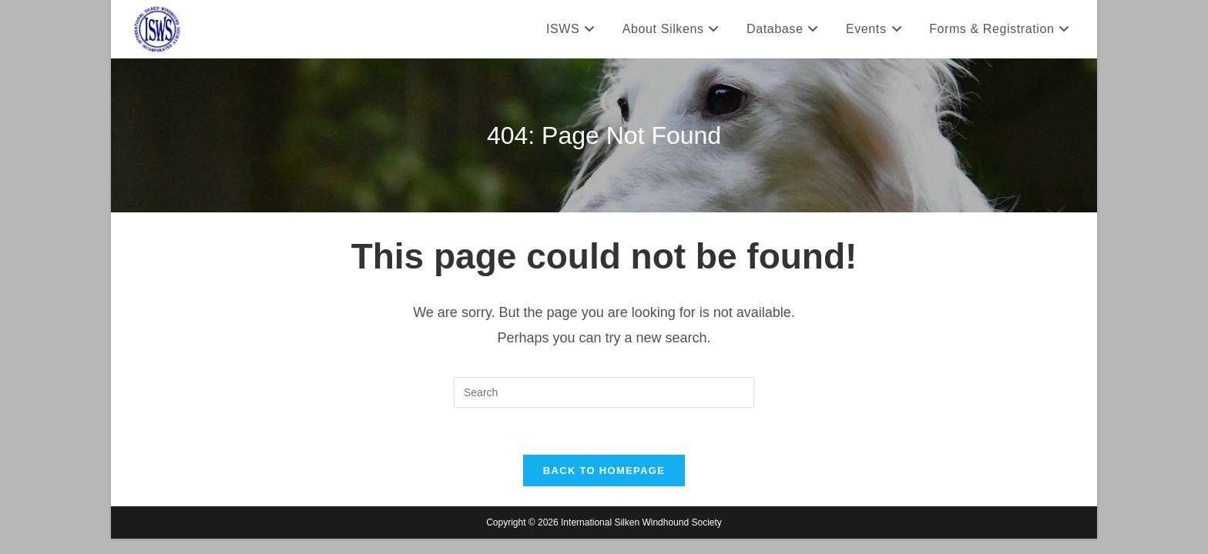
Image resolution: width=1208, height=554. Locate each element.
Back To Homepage (604, 470)
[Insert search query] (604, 392)
